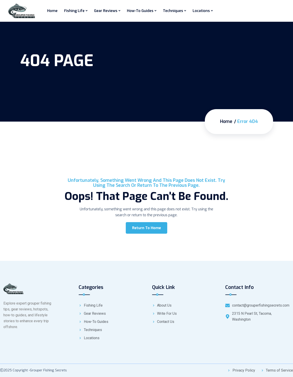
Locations (201, 10)
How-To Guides (140, 10)
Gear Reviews (105, 10)
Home (52, 10)
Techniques (173, 10)
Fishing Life (74, 10)
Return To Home (146, 228)
